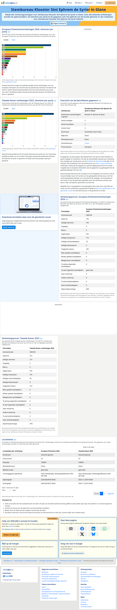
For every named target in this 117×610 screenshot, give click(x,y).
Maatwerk (84, 604)
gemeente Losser (11, 82)
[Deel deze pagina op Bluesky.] (93, 534)
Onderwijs (45, 596)
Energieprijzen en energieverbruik (53, 591)
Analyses (84, 572)
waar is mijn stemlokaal (104, 163)
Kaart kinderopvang (87, 589)
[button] (8, 31)
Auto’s (44, 587)
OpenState (99, 161)
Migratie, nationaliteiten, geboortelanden (56, 594)
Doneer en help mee (11, 535)
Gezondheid (46, 589)
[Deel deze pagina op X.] (82, 534)
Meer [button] (99, 3)
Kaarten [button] (88, 3)
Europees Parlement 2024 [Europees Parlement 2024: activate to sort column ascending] (50, 451)
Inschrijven (7, 553)
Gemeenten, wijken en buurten (52, 574)
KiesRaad (90, 161)
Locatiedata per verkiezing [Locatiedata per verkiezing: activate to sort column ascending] (12, 451)
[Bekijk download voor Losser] (29, 204)
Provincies (45, 579)
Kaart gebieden (86, 587)
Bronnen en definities (88, 574)
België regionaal (61, 581)
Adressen (45, 572)
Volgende (110, 494)
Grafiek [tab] (5, 40)
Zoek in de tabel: (99, 447)
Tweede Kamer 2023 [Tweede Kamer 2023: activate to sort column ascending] (85, 451)
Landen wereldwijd (48, 581)
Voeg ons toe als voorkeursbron (73, 553)
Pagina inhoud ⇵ (58, 23)
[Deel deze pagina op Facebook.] (82, 528)
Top (59, 563)
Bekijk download (8, 227)
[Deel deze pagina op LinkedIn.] (93, 528)
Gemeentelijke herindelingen (91, 576)
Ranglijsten (84, 581)
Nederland (53, 579)
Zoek (69, 3)
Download (110, 3)
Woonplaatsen (54, 576)
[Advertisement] (87, 44)
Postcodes (45, 576)
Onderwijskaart (86, 591)
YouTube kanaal (86, 607)
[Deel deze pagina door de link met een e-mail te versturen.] (71, 528)
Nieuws (83, 579)
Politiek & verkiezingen (49, 598)
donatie (11, 526)
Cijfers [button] (78, 3)
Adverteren (84, 600)
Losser (87, 143)
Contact (83, 602)
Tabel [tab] (13, 40)
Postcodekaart (86, 594)
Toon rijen (9, 490)
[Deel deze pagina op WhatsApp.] (104, 528)
